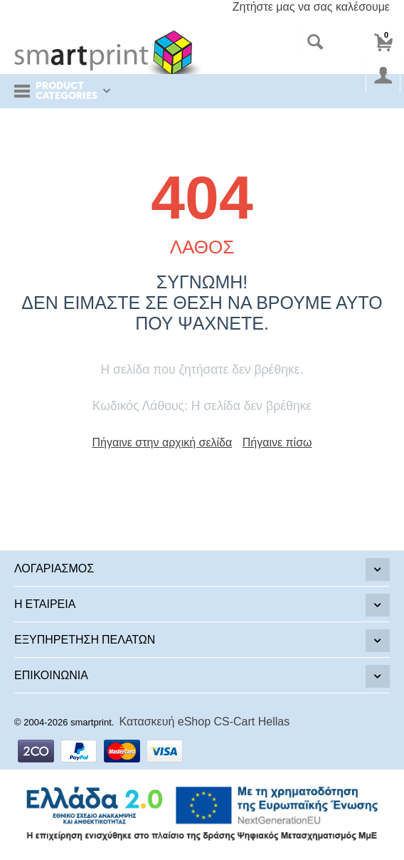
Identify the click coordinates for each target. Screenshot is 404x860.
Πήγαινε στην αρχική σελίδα (162, 442)
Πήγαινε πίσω (277, 442)
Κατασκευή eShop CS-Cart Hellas (204, 721)
